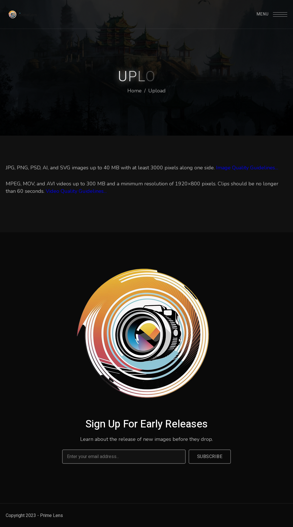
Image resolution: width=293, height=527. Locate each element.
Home (134, 90)
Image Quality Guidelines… (247, 167)
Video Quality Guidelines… (76, 191)
